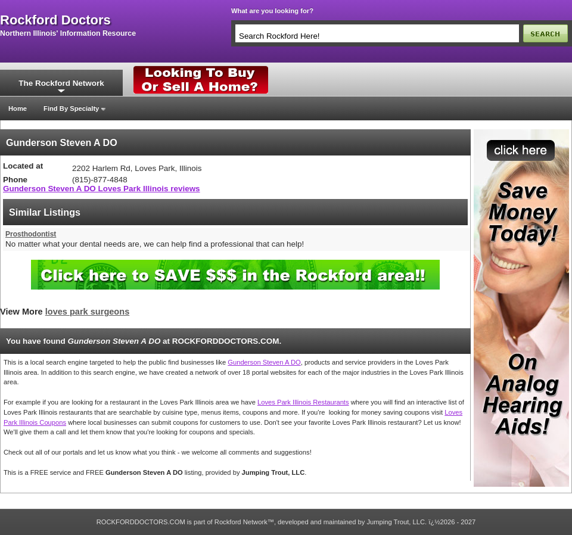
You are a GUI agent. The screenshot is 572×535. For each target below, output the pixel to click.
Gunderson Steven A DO (264, 362)
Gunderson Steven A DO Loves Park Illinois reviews (101, 188)
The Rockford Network (61, 83)
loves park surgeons (87, 311)
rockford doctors (55, 20)
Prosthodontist (30, 234)
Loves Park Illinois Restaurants (303, 402)
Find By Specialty (71, 108)
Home (17, 108)
